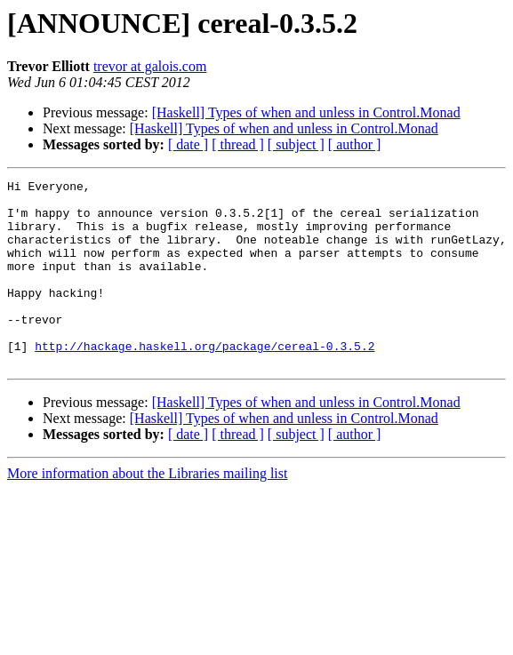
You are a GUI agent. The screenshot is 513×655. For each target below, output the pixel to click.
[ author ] (354, 144)
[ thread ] (238, 144)
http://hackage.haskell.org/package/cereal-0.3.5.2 (204, 380)
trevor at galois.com (150, 66)
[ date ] (188, 144)
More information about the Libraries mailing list (147, 510)
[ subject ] (296, 144)
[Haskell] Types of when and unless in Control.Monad (306, 112)
